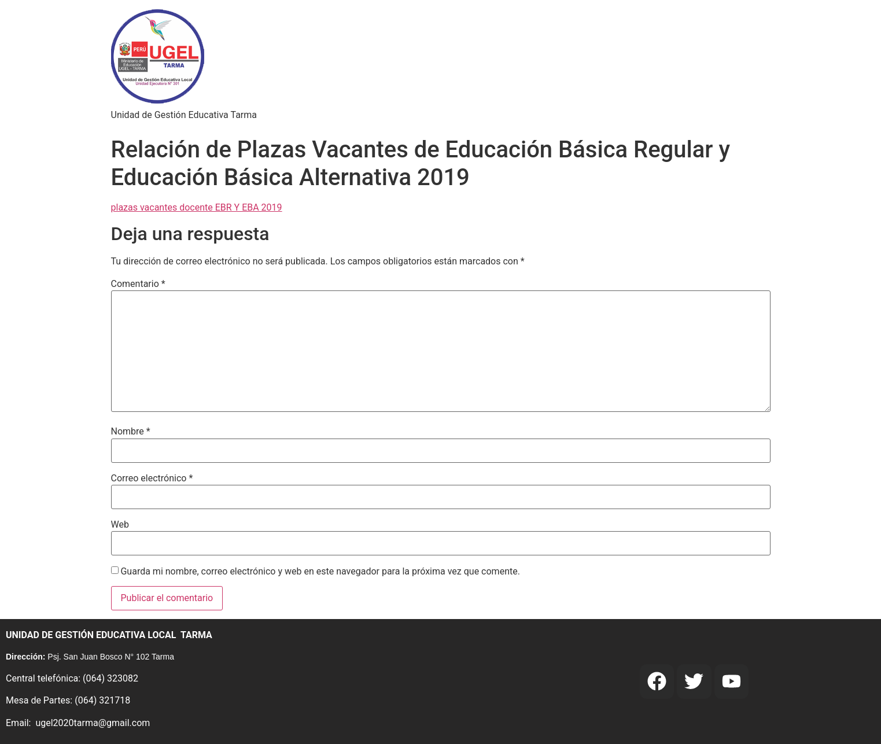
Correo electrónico (152, 478)
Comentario (138, 284)
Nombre (130, 431)
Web (120, 524)
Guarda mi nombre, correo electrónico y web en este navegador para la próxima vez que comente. (319, 571)
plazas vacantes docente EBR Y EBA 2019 (196, 207)
